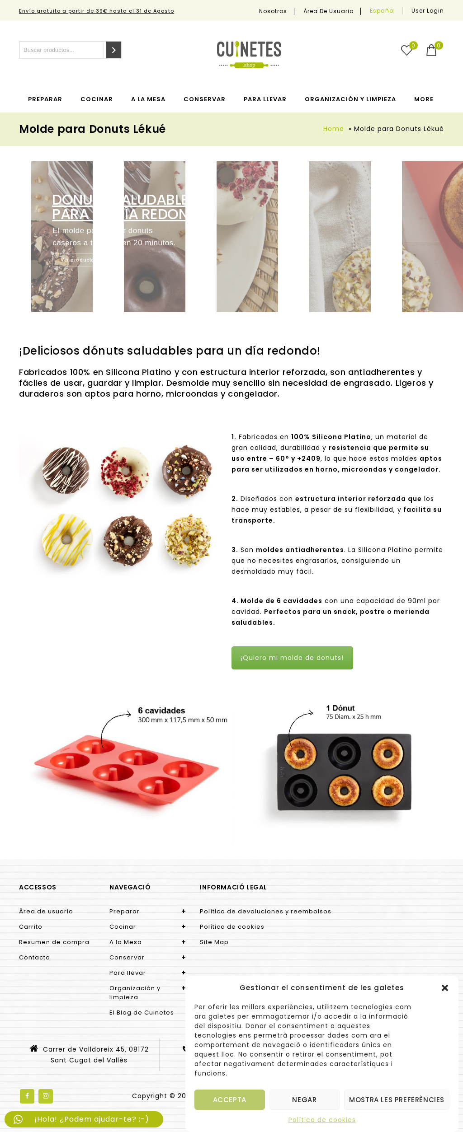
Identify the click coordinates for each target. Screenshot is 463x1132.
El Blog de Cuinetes (141, 1012)
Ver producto (77, 260)
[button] (444, 987)
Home (333, 128)
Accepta (229, 1099)
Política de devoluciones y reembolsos (265, 911)
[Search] (113, 50)
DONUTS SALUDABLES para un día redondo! (132, 206)
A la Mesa (148, 99)
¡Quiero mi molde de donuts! (292, 657)
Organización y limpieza (350, 99)
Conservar (205, 99)
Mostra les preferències (396, 1099)
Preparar (45, 99)
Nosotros (273, 11)
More (424, 99)
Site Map (214, 942)
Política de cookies (322, 1119)
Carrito (31, 926)
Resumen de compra (54, 942)
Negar (304, 1099)
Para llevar (265, 99)
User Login (427, 10)
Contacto (34, 957)
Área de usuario (328, 11)
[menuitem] (382, 10)
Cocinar (96, 99)
